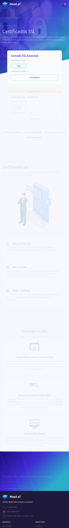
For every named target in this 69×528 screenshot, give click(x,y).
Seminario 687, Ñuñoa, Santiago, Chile (17, 516)
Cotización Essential (18, 71)
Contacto (39, 526)
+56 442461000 (9, 507)
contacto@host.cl (10, 511)
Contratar (35, 77)
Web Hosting (7, 526)
